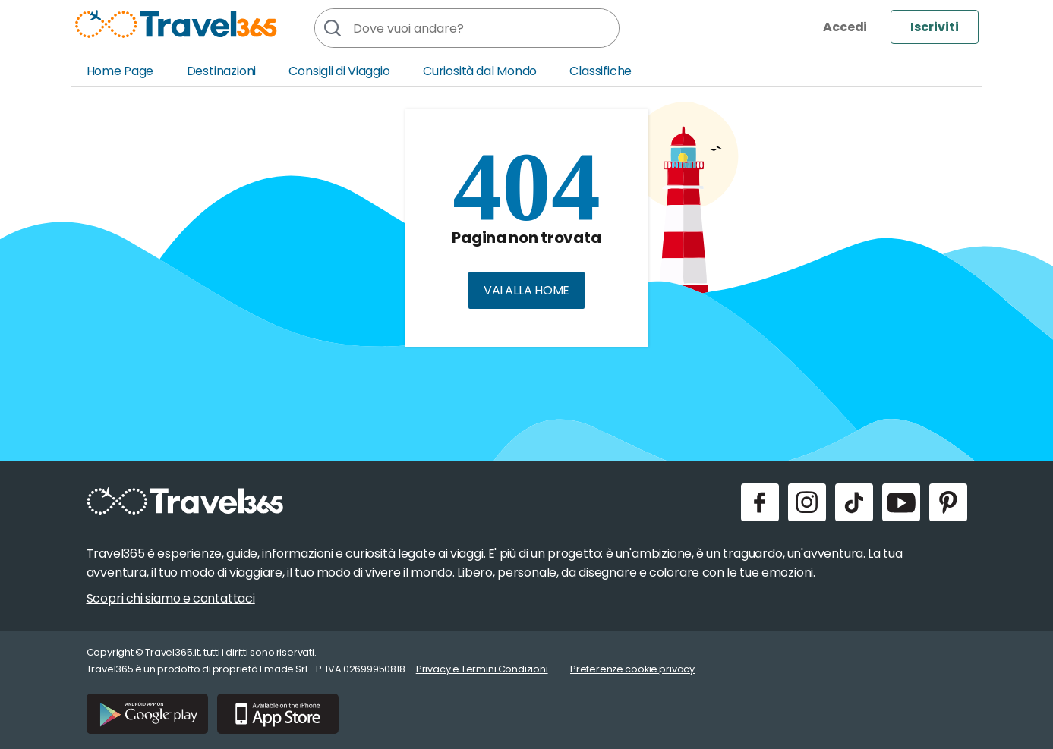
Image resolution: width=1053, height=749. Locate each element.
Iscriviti (934, 27)
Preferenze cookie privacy (632, 668)
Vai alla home (526, 290)
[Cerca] (331, 28)
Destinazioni (222, 71)
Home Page (120, 71)
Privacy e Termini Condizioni (482, 668)
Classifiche (600, 71)
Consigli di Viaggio (338, 71)
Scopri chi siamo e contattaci (171, 598)
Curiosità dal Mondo (480, 71)
